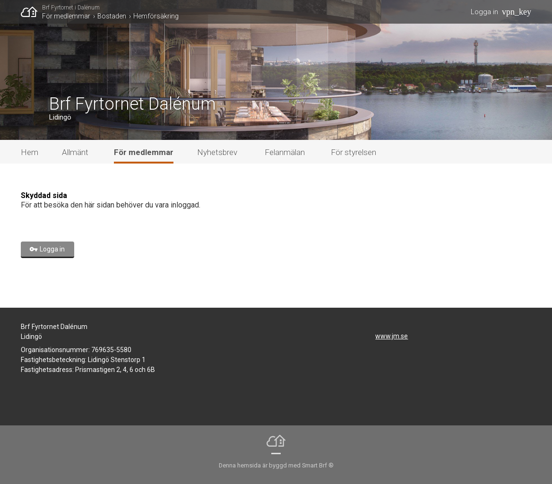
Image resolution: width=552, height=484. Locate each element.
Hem (29, 152)
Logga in (484, 12)
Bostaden (111, 16)
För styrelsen (353, 152)
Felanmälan (285, 152)
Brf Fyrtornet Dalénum (132, 104)
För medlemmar (66, 16)
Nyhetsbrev (217, 152)
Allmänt (75, 152)
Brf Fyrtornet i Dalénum (71, 7)
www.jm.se (391, 336)
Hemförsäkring (156, 16)
